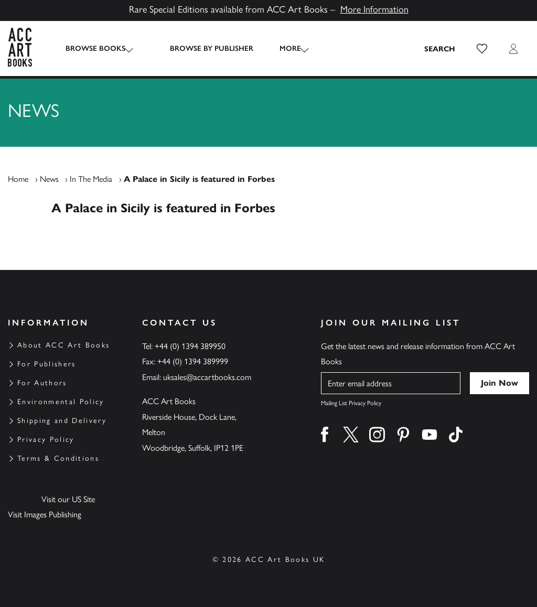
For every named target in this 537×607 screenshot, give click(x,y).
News (49, 179)
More (280, 48)
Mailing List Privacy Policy (351, 403)
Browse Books (95, 48)
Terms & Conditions (58, 458)
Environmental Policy (60, 401)
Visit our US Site (68, 499)
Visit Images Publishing (44, 514)
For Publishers (46, 364)
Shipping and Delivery (61, 420)
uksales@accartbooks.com (207, 377)
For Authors (42, 382)
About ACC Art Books (63, 345)
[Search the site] (440, 48)
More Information (374, 9)
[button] (482, 48)
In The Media (91, 179)
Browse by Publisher (201, 48)
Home (18, 179)
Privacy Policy (45, 439)
